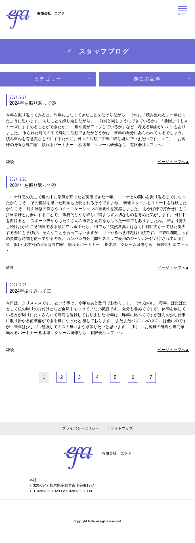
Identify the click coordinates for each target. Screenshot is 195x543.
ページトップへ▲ (173, 161)
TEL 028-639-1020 (44, 491)
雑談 (10, 161)
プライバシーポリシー (80, 428)
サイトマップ (122, 428)
